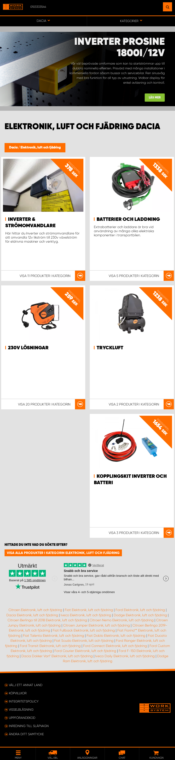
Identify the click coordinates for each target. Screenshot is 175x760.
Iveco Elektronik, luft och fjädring (86, 615)
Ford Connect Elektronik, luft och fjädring (115, 646)
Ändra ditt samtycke (26, 734)
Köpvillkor (18, 693)
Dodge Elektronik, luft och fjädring (140, 615)
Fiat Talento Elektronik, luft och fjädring (53, 636)
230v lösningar (28, 347)
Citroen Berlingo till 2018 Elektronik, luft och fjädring (47, 620)
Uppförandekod (22, 718)
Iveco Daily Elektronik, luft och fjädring (125, 656)
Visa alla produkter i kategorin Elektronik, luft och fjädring (63, 553)
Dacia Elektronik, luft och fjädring (32, 615)
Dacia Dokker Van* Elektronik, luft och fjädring (57, 656)
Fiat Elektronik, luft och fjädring (89, 610)
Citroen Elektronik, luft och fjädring (35, 610)
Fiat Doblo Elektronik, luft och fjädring (116, 636)
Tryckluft (110, 347)
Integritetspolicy (24, 701)
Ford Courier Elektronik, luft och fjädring (85, 651)
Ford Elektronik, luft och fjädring (140, 610)
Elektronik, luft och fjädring (41, 147)
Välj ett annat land (25, 685)
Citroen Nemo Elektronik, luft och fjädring (122, 620)
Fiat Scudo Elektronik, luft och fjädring (83, 641)
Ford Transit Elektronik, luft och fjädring (50, 646)
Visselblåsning (21, 709)
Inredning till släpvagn (29, 726)
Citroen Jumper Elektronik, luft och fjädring (96, 625)
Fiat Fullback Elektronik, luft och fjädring (84, 630)
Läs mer (155, 97)
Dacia (13, 147)
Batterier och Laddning (128, 219)
